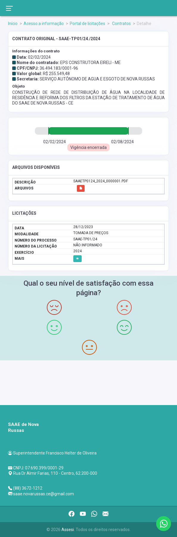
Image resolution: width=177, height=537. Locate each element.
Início (13, 23)
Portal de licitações (87, 23)
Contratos (121, 23)
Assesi (67, 529)
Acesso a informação (44, 23)
